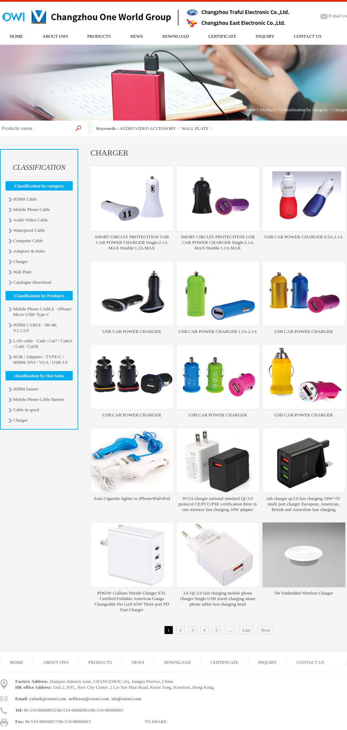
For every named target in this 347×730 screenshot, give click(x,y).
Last (246, 630)
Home (250, 109)
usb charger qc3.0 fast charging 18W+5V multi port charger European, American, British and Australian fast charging (303, 504)
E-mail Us (333, 15)
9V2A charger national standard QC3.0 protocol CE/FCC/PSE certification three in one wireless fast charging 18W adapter (217, 504)
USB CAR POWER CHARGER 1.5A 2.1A (217, 331)
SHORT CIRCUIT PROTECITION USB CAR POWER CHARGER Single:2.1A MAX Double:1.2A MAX (132, 242)
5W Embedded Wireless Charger (303, 593)
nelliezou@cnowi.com (89, 698)
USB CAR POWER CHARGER (132, 331)
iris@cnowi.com (126, 698)
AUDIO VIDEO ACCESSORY (147, 128)
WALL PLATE (194, 128)
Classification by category (304, 109)
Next (265, 630)
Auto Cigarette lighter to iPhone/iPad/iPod (132, 498)
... (230, 630)
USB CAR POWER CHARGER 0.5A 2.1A (303, 236)
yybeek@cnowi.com (47, 698)
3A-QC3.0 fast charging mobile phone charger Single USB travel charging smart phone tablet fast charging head (217, 598)
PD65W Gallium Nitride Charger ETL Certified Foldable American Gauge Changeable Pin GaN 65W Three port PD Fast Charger (132, 601)
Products (268, 109)
